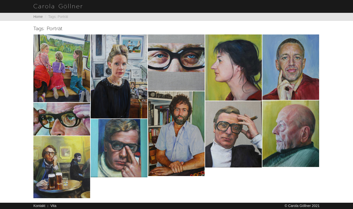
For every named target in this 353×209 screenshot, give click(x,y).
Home (38, 17)
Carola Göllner (58, 6)
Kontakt (39, 206)
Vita (53, 206)
